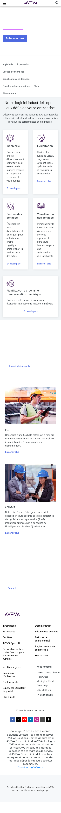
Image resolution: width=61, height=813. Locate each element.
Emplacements (10, 682)
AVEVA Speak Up (12, 643)
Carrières (7, 637)
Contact (12, 588)
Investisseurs (9, 625)
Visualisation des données (16, 79)
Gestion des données (13, 71)
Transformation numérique (16, 86)
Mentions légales (11, 667)
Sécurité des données (46, 631)
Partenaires (9, 631)
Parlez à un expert (15, 38)
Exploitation (23, 64)
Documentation (43, 625)
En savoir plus (13, 188)
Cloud (37, 86)
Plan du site (9, 697)
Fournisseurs (41, 655)
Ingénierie (8, 64)
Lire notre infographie (19, 366)
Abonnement (9, 93)
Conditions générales (30, 767)
